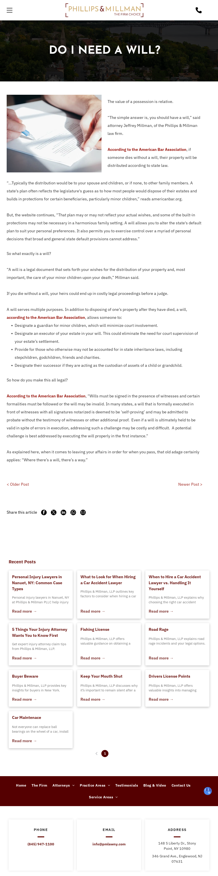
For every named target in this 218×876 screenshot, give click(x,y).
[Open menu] (9, 10)
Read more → (24, 611)
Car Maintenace (26, 717)
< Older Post (18, 484)
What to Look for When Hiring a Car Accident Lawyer (108, 579)
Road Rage (158, 629)
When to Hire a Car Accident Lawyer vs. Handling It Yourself (175, 582)
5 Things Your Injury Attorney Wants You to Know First (39, 632)
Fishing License (94, 629)
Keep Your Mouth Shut (101, 676)
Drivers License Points (169, 676)
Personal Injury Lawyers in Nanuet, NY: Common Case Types (37, 582)
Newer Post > (190, 484)
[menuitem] (21, 785)
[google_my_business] (208, 791)
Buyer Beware (25, 676)
